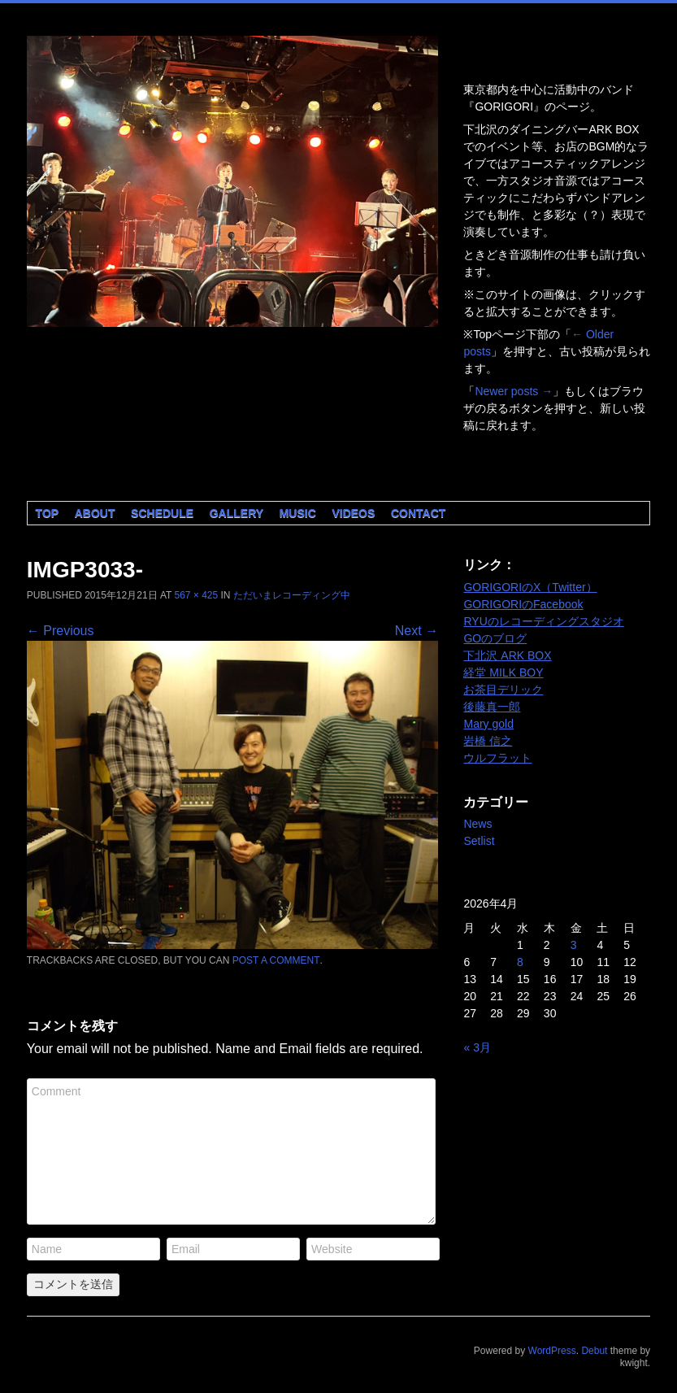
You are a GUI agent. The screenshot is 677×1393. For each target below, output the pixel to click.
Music (298, 513)
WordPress (552, 1350)
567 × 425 (196, 595)
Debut (594, 1350)
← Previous (60, 631)
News (477, 823)
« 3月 (476, 1047)
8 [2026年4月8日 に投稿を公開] (520, 962)
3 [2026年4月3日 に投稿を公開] (574, 944)
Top (47, 513)
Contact (418, 513)
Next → (416, 631)
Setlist (478, 840)
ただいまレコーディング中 (291, 595)
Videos (353, 513)
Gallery (236, 513)
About (95, 513)
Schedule (162, 513)
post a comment (276, 960)
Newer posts (514, 391)
